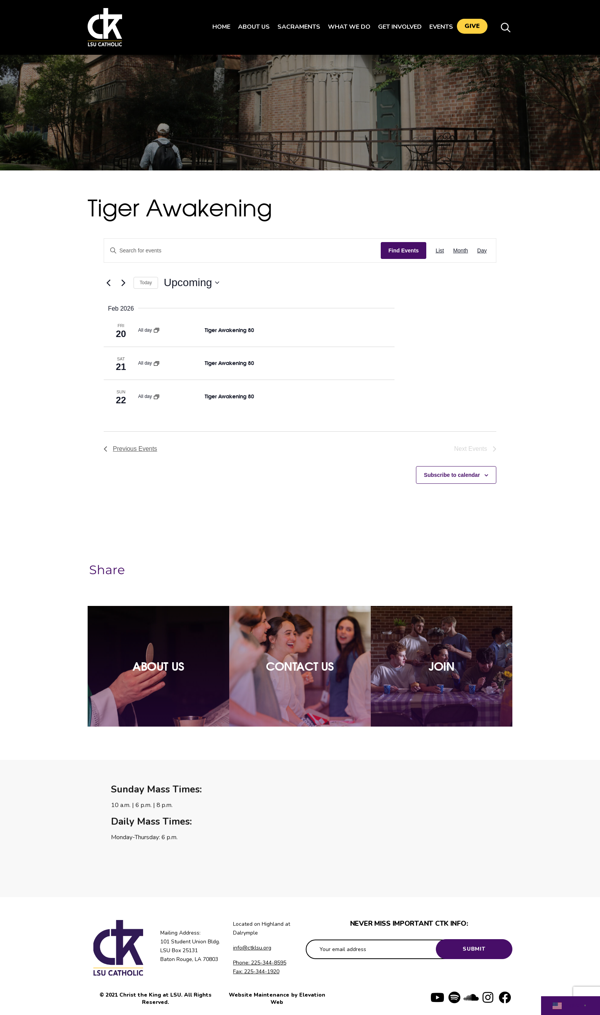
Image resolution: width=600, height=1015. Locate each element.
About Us (250, 27)
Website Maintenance (260, 995)
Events (437, 27)
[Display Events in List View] (439, 251)
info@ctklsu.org (252, 947)
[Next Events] (123, 282)
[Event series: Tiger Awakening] (156, 330)
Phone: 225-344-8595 (259, 962)
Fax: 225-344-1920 (256, 971)
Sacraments (295, 27)
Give (472, 27)
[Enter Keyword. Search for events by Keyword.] (242, 251)
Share (107, 570)
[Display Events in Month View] (460, 251)
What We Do (345, 27)
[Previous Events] (108, 282)
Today (146, 282)
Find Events (403, 250)
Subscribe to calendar (452, 475)
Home (218, 27)
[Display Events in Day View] (482, 251)
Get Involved (396, 27)
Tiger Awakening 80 (229, 330)
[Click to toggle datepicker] (191, 282)
